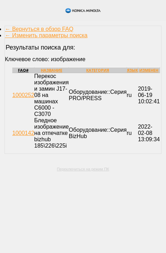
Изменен (148, 70)
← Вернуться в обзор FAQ (39, 29)
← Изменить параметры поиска (46, 35)
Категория (97, 70)
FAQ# (23, 70)
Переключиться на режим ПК (83, 169)
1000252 (23, 95)
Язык (132, 70)
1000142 (23, 133)
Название (51, 70)
